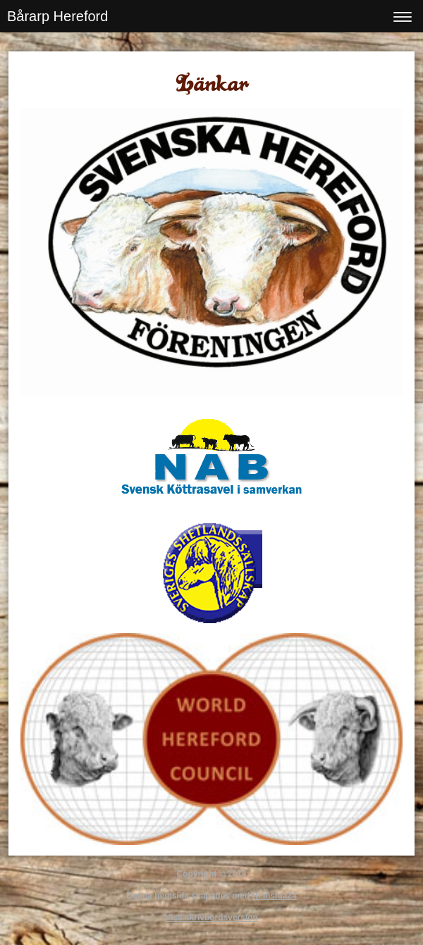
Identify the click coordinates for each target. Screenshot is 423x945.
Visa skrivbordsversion (211, 917)
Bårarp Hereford (57, 16)
